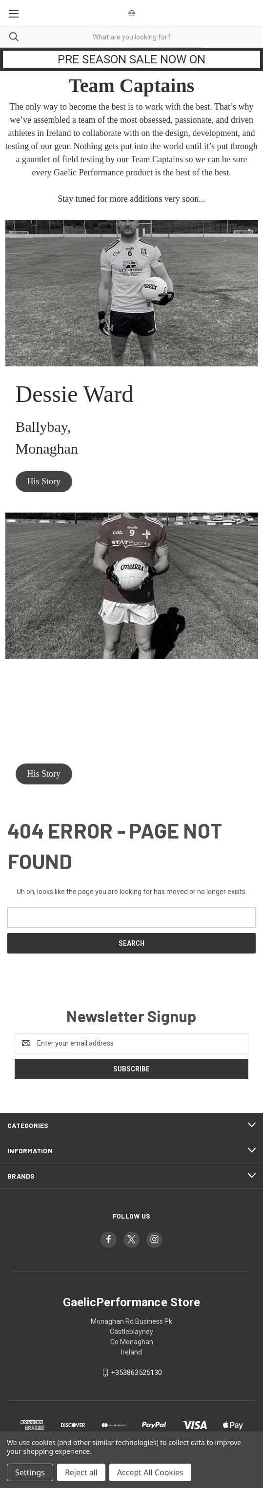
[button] (44, 481)
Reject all (81, 1472)
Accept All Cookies (150, 1472)
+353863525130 (136, 1372)
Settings (30, 1472)
